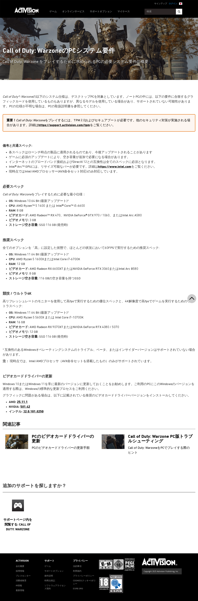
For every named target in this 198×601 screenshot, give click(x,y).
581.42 (25, 407)
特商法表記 (49, 581)
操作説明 (48, 576)
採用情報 (20, 571)
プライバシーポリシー (83, 576)
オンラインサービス (73, 11)
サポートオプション (101, 11)
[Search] (179, 12)
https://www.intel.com (114, 167)
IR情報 (19, 586)
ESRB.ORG (78, 589)
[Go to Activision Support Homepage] (28, 11)
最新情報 (20, 590)
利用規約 (77, 571)
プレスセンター (23, 576)
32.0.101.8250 (33, 411)
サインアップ (160, 4)
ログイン (173, 4)
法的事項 (77, 566)
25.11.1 (22, 402)
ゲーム (53, 11)
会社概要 (20, 566)
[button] (180, 3)
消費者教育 (21, 581)
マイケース (123, 11)
